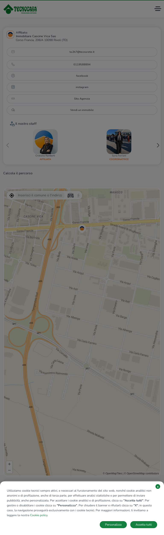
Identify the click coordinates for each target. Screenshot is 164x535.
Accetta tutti (144, 525)
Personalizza (113, 525)
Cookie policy (38, 515)
